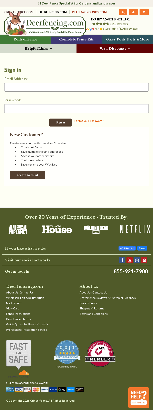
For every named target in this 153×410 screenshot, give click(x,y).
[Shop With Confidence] (25, 358)
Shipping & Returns (92, 308)
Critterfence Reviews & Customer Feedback (108, 297)
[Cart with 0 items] (144, 12)
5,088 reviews (129, 28)
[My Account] (133, 12)
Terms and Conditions (94, 313)
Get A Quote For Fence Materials (27, 324)
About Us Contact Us (20, 292)
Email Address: (16, 78)
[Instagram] (137, 260)
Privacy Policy (88, 303)
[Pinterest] (144, 260)
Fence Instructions (18, 313)
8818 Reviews (119, 24)
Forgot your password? (89, 120)
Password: (12, 100)
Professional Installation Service (26, 329)
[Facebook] (122, 260)
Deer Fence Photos (18, 318)
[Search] (123, 12)
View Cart (12, 308)
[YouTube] (129, 260)
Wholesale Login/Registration (25, 297)
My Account (14, 303)
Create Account (27, 174)
